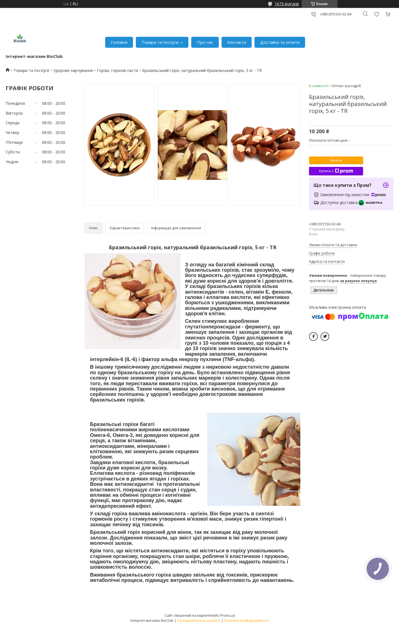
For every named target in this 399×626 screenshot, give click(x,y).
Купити (336, 160)
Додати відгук (376, 14)
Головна (119, 42)
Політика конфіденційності (246, 620)
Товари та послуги (160, 42)
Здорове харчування (73, 70)
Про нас (205, 42)
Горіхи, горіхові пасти (117, 70)
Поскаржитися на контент (198, 620)
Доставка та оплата (279, 42)
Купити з (336, 171)
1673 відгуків (287, 3)
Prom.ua (227, 615)
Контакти (236, 42)
